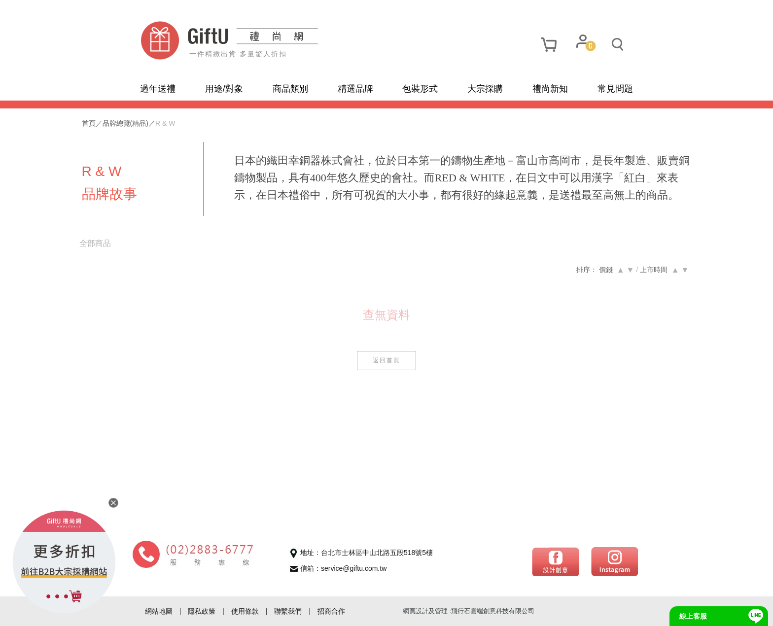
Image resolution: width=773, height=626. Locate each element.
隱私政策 (201, 611)
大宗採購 (485, 89)
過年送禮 (158, 89)
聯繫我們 (288, 611)
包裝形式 (420, 89)
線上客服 (693, 616)
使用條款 (245, 611)
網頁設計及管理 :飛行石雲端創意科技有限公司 (468, 611)
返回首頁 (386, 377)
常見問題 (615, 89)
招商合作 (331, 611)
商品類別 (290, 89)
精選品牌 (355, 89)
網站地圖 (159, 611)
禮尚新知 (550, 89)
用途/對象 (224, 89)
